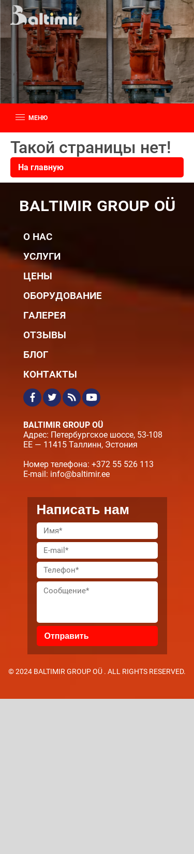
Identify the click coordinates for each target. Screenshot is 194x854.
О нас (37, 236)
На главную (41, 167)
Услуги (42, 255)
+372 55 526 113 (123, 464)
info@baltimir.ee (80, 474)
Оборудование (62, 295)
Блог (35, 354)
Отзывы (44, 334)
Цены (37, 275)
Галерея (44, 314)
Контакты (50, 373)
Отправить (66, 636)
